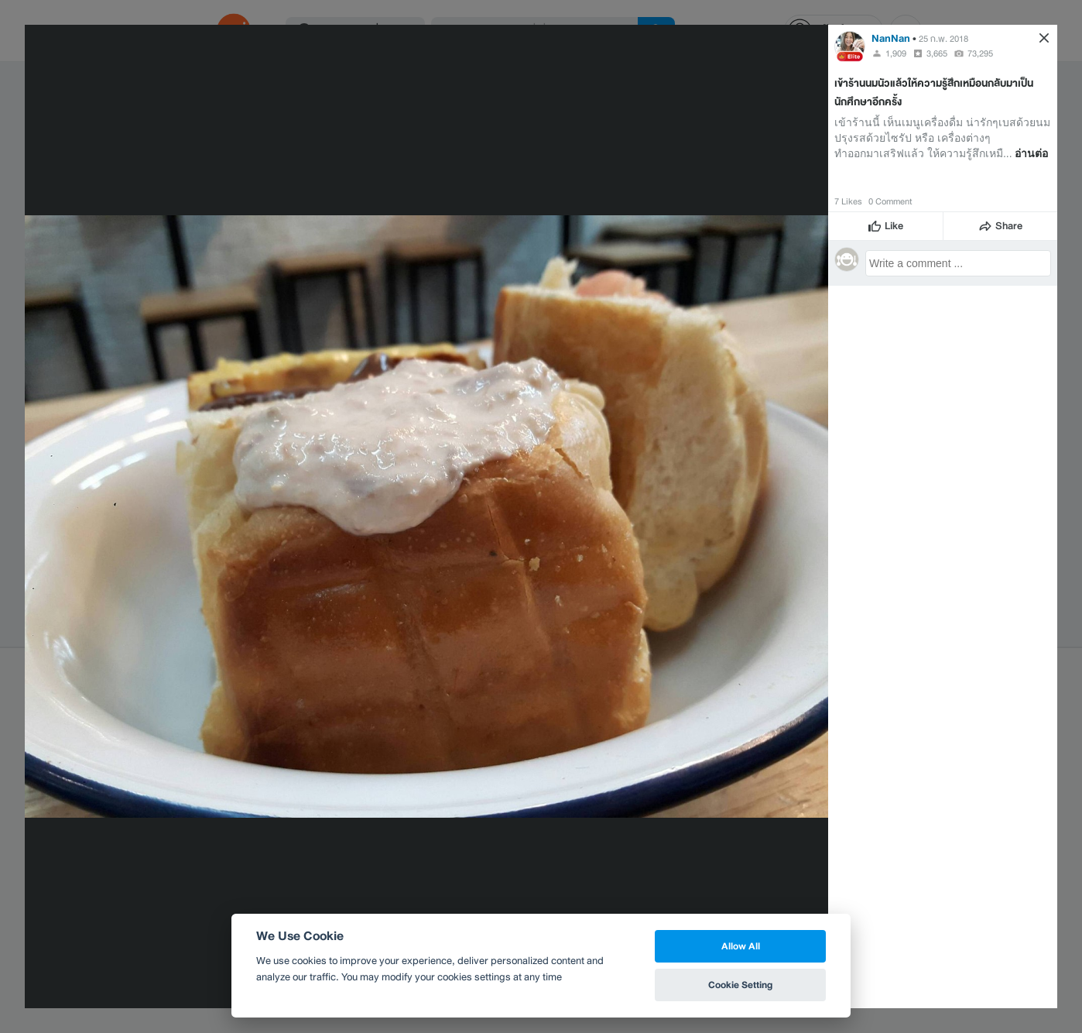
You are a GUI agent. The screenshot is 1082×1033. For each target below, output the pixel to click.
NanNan (890, 38)
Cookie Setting (740, 984)
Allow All (740, 946)
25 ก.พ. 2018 (943, 39)
